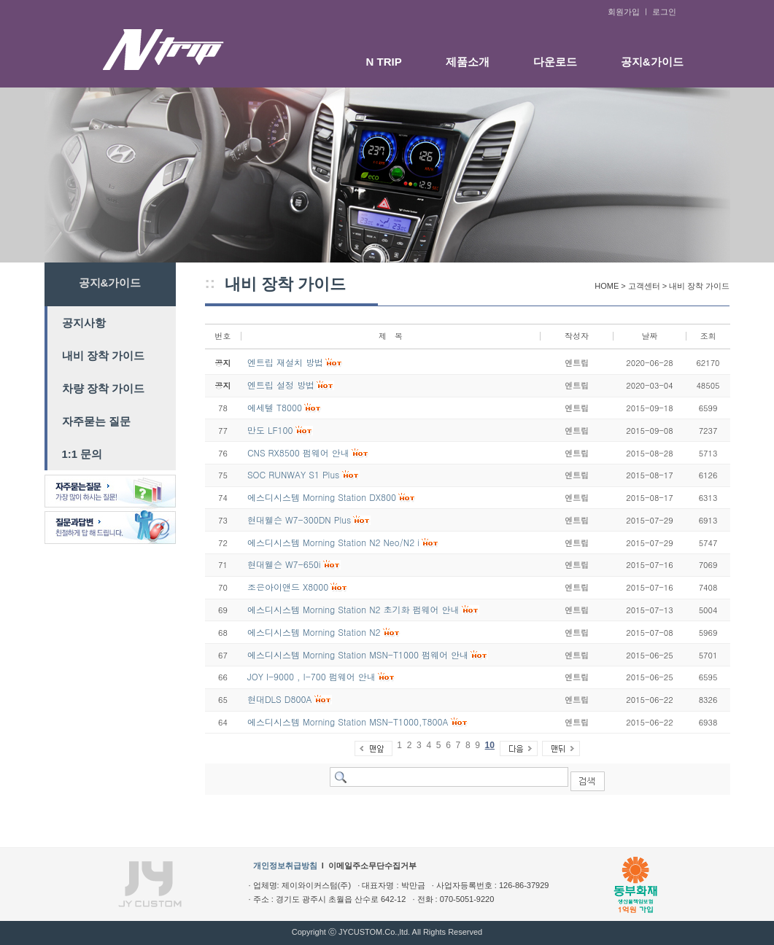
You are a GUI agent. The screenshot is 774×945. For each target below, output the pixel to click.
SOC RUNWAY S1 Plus (293, 474)
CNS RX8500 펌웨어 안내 (298, 452)
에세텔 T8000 (274, 407)
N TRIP (384, 61)
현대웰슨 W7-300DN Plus (299, 519)
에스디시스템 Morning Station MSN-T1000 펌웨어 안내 (357, 654)
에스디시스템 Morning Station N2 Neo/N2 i (333, 542)
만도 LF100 (270, 430)
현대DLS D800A (279, 699)
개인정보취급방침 (285, 865)
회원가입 (624, 11)
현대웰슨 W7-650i (284, 564)
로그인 (664, 11)
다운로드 (555, 61)
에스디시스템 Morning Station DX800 (321, 497)
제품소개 (467, 61)
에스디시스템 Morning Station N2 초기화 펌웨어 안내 (353, 609)
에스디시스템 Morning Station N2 (314, 632)
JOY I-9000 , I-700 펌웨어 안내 (311, 676)
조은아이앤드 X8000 (287, 586)
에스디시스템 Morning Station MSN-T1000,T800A (348, 721)
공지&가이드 (652, 61)
